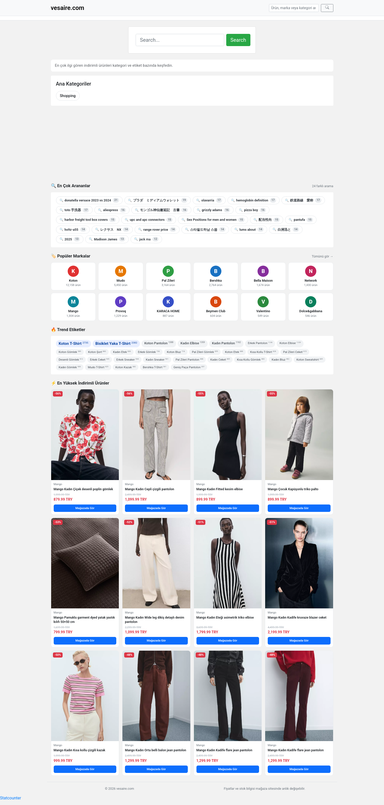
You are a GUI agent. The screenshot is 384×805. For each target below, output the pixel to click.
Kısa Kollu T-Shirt (263, 352)
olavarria (209, 200)
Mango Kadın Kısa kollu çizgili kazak (79, 750)
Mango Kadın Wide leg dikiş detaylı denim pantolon (154, 619)
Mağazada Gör (84, 508)
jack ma (146, 239)
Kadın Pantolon (226, 343)
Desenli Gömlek (71, 359)
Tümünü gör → (322, 256)
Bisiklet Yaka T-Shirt (116, 343)
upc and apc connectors (149, 219)
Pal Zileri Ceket (295, 352)
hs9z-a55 (73, 229)
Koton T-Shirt (73, 343)
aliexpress (112, 210)
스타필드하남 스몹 (205, 229)
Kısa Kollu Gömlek (250, 359)
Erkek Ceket (99, 359)
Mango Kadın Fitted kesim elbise (219, 489)
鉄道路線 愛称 (303, 200)
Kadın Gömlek (70, 367)
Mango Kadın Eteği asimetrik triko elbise (225, 617)
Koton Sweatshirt (309, 359)
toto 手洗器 (74, 210)
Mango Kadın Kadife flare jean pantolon (224, 750)
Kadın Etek (122, 352)
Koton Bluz (176, 352)
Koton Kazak (126, 367)
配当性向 (266, 219)
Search (238, 40)
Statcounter (10, 798)
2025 (70, 239)
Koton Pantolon (158, 343)
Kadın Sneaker (157, 359)
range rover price (157, 229)
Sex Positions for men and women (212, 219)
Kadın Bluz (280, 359)
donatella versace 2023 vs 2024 (89, 200)
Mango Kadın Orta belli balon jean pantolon (155, 750)
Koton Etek (234, 352)
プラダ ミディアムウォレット (157, 200)
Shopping (68, 95)
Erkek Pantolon (260, 343)
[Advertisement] (192, 147)
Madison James (107, 239)
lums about (249, 229)
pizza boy (252, 210)
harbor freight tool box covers (88, 219)
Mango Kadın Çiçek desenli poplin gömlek (83, 489)
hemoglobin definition (253, 200)
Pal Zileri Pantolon (189, 359)
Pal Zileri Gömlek (205, 352)
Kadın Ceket (220, 359)
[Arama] (294, 8)
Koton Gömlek (70, 352)
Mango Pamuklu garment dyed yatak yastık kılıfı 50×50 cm (84, 619)
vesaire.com (67, 7)
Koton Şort (97, 352)
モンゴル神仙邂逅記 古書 (161, 210)
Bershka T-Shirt (154, 367)
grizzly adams (213, 210)
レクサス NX (112, 229)
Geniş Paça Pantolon (189, 367)
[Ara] (327, 8)
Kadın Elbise (192, 343)
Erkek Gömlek (149, 352)
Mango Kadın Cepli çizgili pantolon (149, 489)
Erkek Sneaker (127, 359)
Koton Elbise (290, 343)
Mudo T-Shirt (98, 367)
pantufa (301, 219)
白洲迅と (286, 229)
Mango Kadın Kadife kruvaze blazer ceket (297, 617)
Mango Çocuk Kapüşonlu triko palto (293, 489)
